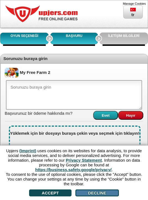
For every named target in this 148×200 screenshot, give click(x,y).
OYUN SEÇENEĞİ (24, 36)
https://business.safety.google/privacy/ (73, 169)
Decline (97, 193)
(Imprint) (27, 150)
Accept (50, 193)
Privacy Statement (84, 160)
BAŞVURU (74, 36)
